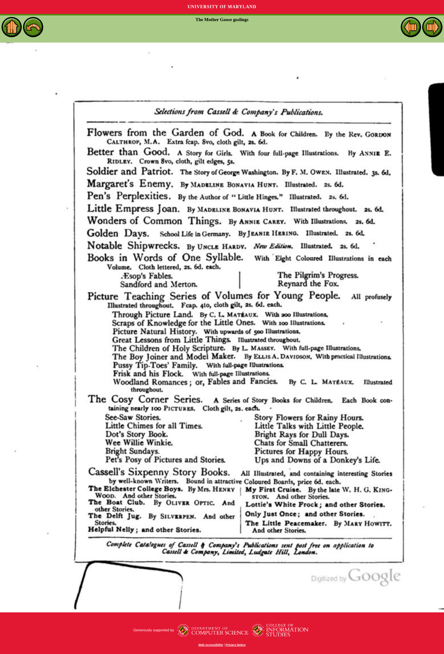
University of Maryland (222, 6)
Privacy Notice (235, 644)
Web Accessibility (210, 644)
